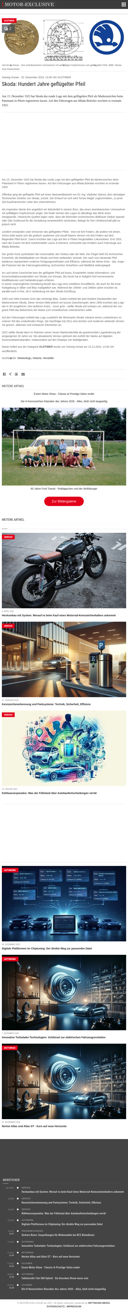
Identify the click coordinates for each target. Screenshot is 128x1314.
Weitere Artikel (13, 519)
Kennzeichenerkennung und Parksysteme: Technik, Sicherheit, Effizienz (46, 704)
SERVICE (8, 537)
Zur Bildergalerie (64, 501)
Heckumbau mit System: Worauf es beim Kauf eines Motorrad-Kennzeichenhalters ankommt (59, 615)
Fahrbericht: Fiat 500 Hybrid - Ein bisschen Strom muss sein (55, 1278)
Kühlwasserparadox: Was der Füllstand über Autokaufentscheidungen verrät (49, 793)
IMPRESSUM (74, 1306)
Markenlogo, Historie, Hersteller (36, 358)
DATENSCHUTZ (56, 1306)
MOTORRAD (9, 1047)
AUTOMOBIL (10, 870)
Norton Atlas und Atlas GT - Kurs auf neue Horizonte (34, 1126)
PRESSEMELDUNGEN (32, 1231)
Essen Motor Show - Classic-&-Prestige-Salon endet (51, 1267)
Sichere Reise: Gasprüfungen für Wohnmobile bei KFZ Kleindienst (58, 1235)
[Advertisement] (64, 141)
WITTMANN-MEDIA (99, 1303)
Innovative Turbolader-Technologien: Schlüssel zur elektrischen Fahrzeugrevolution (54, 1037)
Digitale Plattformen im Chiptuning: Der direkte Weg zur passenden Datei (47, 948)
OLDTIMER (9, 20)
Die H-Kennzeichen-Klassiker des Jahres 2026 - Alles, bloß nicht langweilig (64, 1289)
